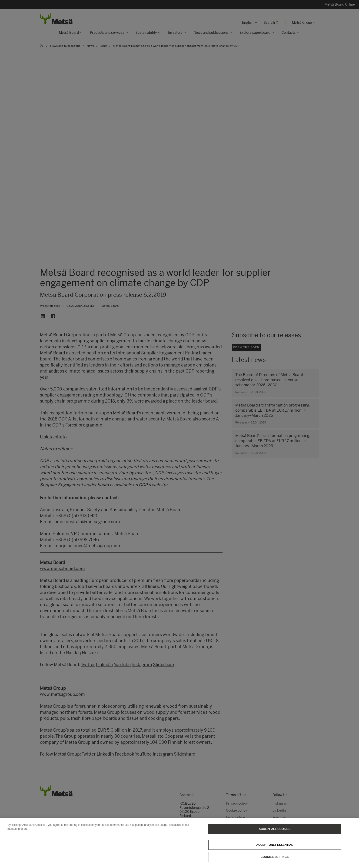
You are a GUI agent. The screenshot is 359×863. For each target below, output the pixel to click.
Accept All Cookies (274, 834)
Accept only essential (274, 849)
